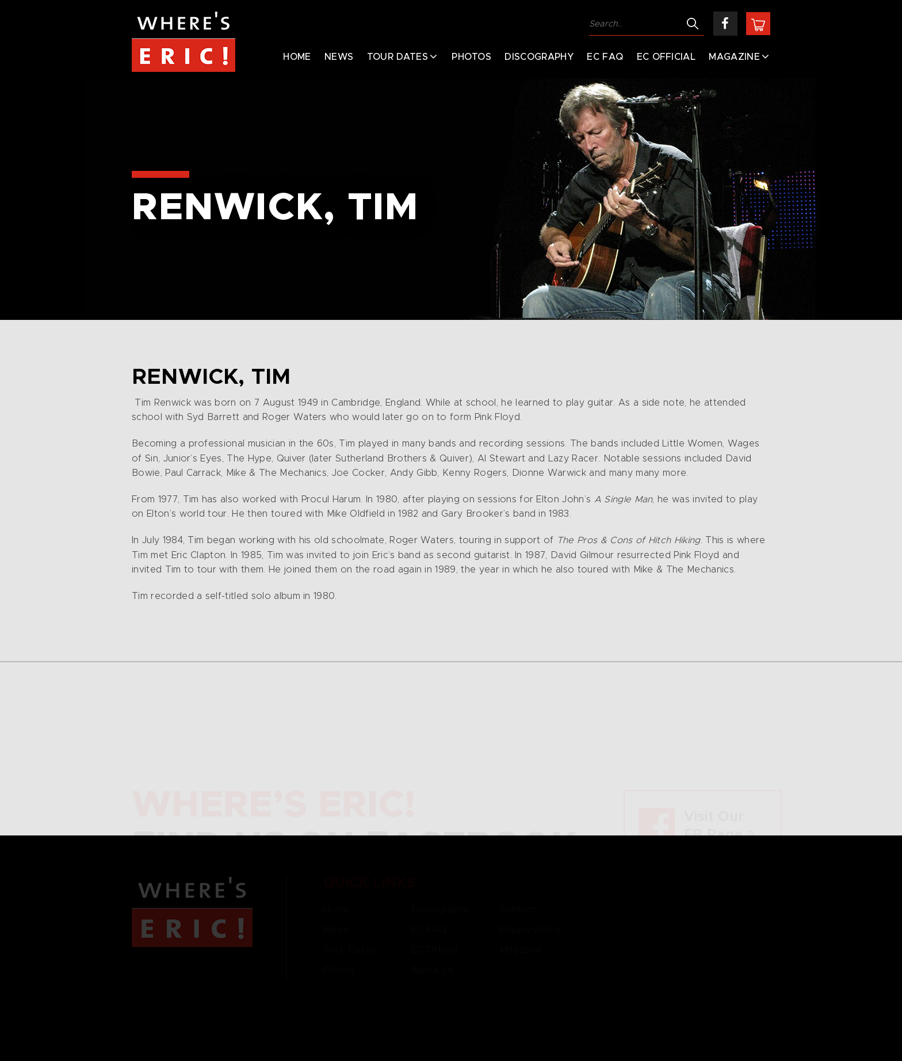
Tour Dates (397, 57)
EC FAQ (605, 57)
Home (297, 57)
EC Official (666, 57)
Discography (539, 57)
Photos (471, 57)
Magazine (734, 57)
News (338, 57)
